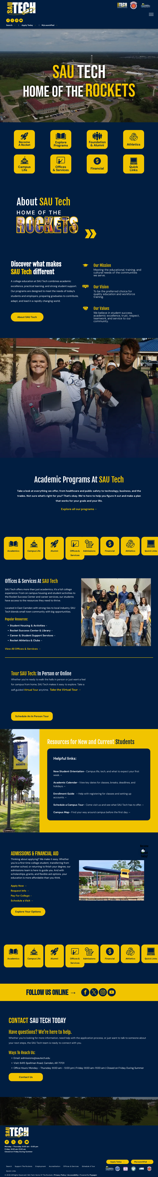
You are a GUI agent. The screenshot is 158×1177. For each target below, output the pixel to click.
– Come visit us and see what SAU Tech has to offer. (112, 804)
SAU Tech (55, 202)
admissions (27, 1058)
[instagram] (17, 21)
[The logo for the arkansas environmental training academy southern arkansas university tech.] (110, 1169)
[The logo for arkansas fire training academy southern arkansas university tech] (149, 1169)
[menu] (151, 14)
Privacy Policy (60, 1175)
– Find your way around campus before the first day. (98, 812)
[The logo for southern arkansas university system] (133, 1169)
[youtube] (21, 21)
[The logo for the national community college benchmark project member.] (141, 1169)
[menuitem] (9, 1166)
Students (124, 741)
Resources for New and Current (80, 741)
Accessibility (73, 1175)
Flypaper (93, 1175)
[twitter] (12, 21)
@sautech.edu (42, 1058)
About (27, 202)
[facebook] (8, 21)
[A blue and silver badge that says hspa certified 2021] (118, 1169)
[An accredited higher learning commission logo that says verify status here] (126, 1169)
